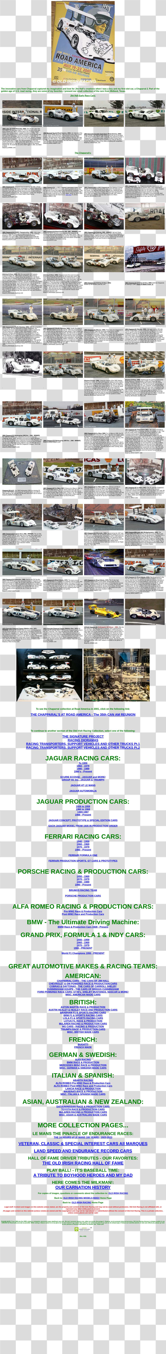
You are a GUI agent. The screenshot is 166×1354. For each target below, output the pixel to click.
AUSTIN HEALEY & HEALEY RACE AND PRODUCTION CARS (83, 1010)
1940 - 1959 (83, 841)
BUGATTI (83, 1044)
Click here (68, 194)
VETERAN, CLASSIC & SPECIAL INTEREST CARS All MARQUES (83, 1143)
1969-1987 (83, 812)
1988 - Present (83, 814)
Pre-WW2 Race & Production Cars (83, 911)
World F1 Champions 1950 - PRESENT (83, 953)
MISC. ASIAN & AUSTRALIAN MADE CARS (83, 1115)
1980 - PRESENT (83, 948)
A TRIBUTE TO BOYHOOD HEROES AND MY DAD (83, 1175)
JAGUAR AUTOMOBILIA (83, 791)
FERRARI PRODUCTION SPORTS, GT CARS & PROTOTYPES (83, 861)
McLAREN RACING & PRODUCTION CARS (83, 1023)
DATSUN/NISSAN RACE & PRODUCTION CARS (83, 1106)
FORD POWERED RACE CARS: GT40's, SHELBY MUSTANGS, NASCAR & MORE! (83, 992)
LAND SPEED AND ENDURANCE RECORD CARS (83, 1150)
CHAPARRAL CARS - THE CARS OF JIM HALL (83, 981)
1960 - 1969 (83, 844)
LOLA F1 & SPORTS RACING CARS (83, 1018)
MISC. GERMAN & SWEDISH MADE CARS (83, 1068)
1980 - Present (83, 849)
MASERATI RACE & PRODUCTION (83, 1091)
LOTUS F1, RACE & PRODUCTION (83, 1021)
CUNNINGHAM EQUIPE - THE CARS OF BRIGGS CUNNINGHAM (83, 989)
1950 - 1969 (83, 876)
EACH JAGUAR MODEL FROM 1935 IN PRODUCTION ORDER (83, 826)
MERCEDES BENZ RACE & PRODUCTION (83, 1065)
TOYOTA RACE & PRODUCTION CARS (83, 1109)
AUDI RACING (83, 1059)
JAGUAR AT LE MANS (83, 785)
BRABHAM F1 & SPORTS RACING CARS (83, 1012)
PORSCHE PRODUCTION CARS (83, 896)
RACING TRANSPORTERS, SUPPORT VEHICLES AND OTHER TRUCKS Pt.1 (83, 744)
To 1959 (83, 763)
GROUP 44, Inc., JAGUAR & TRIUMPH (83, 780)
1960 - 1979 (83, 766)
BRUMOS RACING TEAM (83, 890)
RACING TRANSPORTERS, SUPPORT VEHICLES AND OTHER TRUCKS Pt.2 (83, 747)
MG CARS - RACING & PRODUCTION (83, 1026)
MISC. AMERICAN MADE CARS (82, 994)
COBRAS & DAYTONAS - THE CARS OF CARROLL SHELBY (83, 986)
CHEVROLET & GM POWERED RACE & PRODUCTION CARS (83, 983)
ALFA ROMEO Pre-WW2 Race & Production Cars (83, 1083)
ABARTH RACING (83, 1080)
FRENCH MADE (83, 1047)
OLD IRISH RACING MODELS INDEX (81, 1198)
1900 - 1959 (83, 939)
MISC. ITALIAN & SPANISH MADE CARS (83, 1094)
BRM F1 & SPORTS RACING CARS (83, 1015)
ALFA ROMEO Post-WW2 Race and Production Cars (83, 1086)
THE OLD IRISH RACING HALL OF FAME (83, 1163)
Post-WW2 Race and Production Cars (83, 914)
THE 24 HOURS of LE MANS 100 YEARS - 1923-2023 (83, 1137)
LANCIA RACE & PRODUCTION (83, 1088)
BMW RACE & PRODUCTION (83, 1062)
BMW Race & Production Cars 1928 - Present (83, 927)
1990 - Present (83, 884)
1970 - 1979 (83, 847)
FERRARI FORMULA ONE (83, 855)
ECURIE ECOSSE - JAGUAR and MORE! (83, 777)
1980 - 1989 (83, 768)
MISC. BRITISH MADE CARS (83, 1032)
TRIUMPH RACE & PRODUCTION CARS (83, 1029)
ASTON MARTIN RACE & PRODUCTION (83, 1007)
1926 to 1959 (83, 806)
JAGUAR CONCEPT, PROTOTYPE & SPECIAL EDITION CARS (83, 820)
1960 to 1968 (83, 809)
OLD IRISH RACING (118, 1193)
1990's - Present (83, 771)
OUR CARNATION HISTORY (83, 1187)
